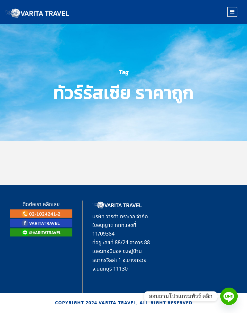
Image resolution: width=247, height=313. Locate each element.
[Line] (229, 296)
